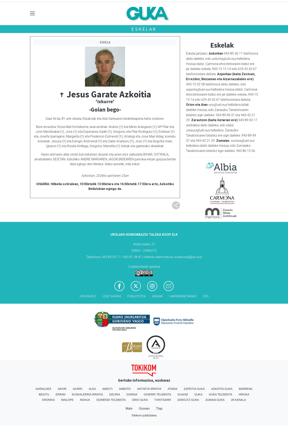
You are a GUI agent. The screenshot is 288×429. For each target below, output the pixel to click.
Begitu (44, 394)
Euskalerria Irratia (87, 394)
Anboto (125, 388)
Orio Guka (140, 399)
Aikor (62, 388)
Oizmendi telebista (111, 399)
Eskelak (144, 29)
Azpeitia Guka (194, 388)
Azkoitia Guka (222, 388)
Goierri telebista (157, 394)
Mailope (67, 399)
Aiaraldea (43, 388)
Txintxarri (162, 399)
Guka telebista (220, 394)
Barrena (245, 388)
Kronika (48, 399)
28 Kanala (238, 399)
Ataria (172, 388)
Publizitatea (136, 296)
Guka (199, 394)
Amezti (107, 388)
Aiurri (77, 388)
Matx (129, 408)
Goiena (131, 394)
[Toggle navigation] (32, 13)
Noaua (85, 399)
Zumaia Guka (215, 399)
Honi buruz (88, 296)
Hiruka (244, 394)
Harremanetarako (183, 296)
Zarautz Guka (188, 399)
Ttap (159, 408)
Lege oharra (111, 296)
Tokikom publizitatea (144, 415)
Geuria (114, 394)
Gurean (144, 408)
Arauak (157, 296)
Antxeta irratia (149, 388)
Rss (206, 296)
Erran (60, 394)
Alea (92, 388)
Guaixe (183, 394)
